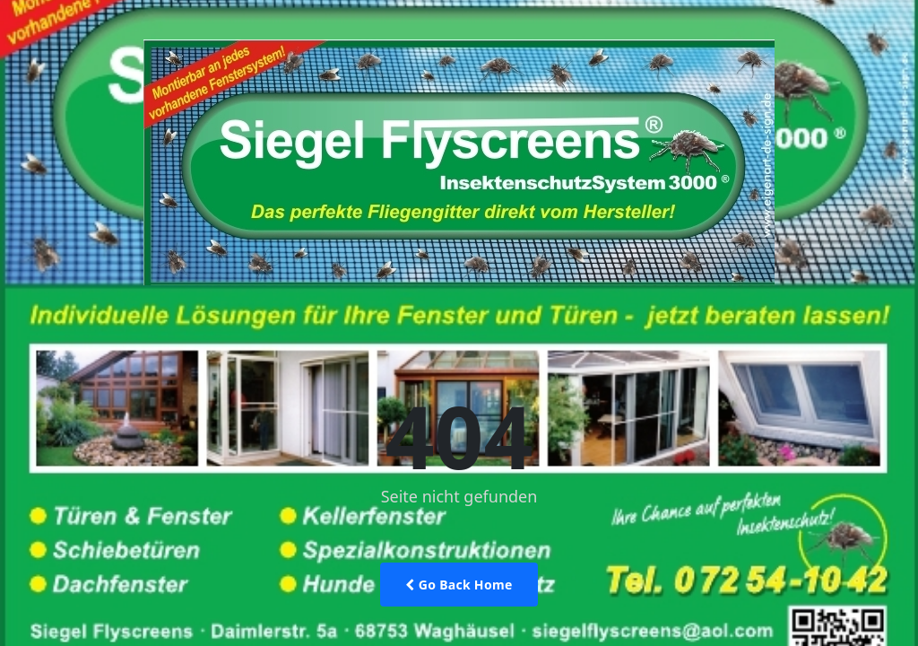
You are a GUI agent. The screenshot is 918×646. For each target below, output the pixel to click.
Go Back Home (458, 584)
